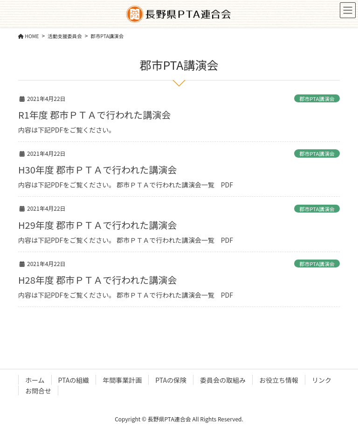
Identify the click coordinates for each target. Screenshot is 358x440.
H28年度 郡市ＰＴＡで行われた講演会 (97, 280)
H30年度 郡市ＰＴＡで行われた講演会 (97, 169)
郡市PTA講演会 (317, 98)
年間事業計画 (122, 380)
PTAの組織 (74, 380)
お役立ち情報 (278, 380)
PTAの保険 (170, 380)
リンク (321, 380)
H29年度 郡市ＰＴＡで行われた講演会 (97, 225)
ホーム (35, 380)
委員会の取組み (223, 380)
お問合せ (38, 390)
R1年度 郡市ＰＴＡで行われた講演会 (94, 114)
